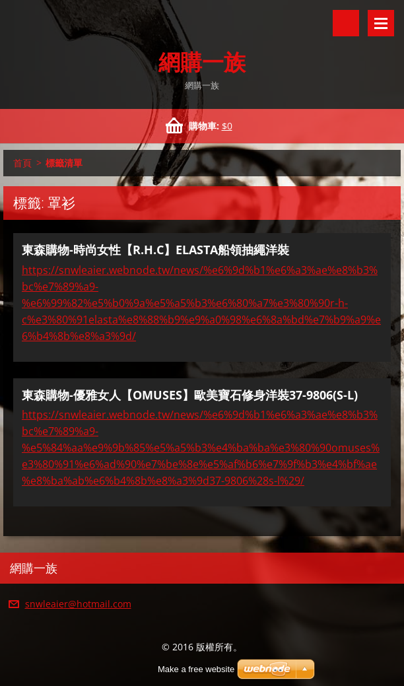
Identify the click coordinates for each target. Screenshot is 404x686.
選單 (381, 23)
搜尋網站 (346, 23)
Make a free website (196, 669)
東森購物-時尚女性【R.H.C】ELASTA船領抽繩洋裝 (155, 249)
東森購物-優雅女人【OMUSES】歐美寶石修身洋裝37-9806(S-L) (190, 395)
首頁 (22, 162)
